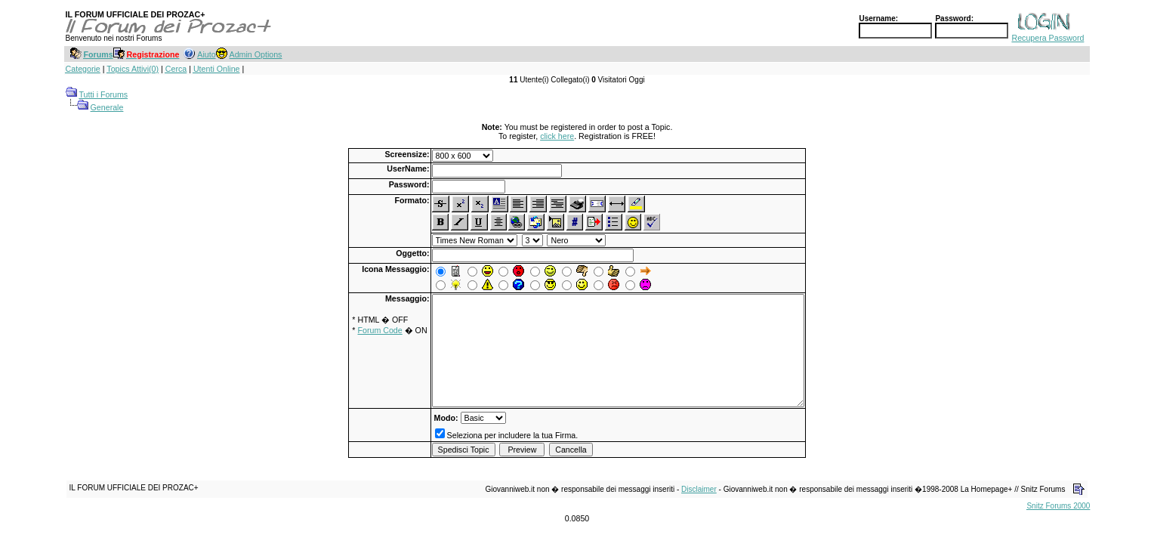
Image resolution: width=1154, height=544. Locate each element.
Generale (107, 107)
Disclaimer (699, 489)
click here (557, 136)
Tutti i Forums (103, 94)
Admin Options (256, 54)
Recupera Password (1047, 37)
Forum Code (379, 330)
